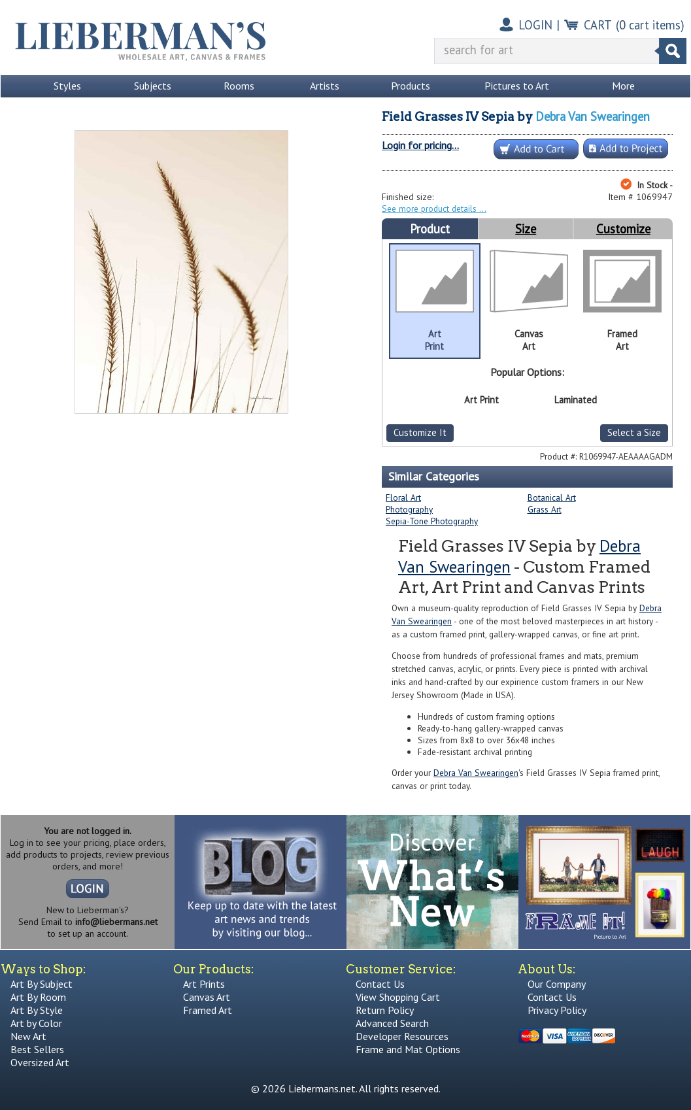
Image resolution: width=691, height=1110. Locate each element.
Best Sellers (37, 1049)
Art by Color (36, 1023)
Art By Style (36, 1010)
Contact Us (380, 983)
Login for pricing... (420, 145)
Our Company (557, 983)
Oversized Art (39, 1062)
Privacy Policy (557, 1010)
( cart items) (650, 25)
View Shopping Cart (398, 996)
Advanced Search (392, 1023)
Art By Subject (41, 983)
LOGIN (535, 25)
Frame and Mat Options (408, 1049)
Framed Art (207, 1010)
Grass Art (545, 509)
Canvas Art (206, 996)
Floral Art (403, 497)
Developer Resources (402, 1036)
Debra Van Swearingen (592, 116)
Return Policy (385, 1010)
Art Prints (204, 983)
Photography (409, 509)
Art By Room (38, 996)
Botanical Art (552, 497)
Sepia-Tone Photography (432, 521)
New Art (28, 1036)
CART (598, 25)
